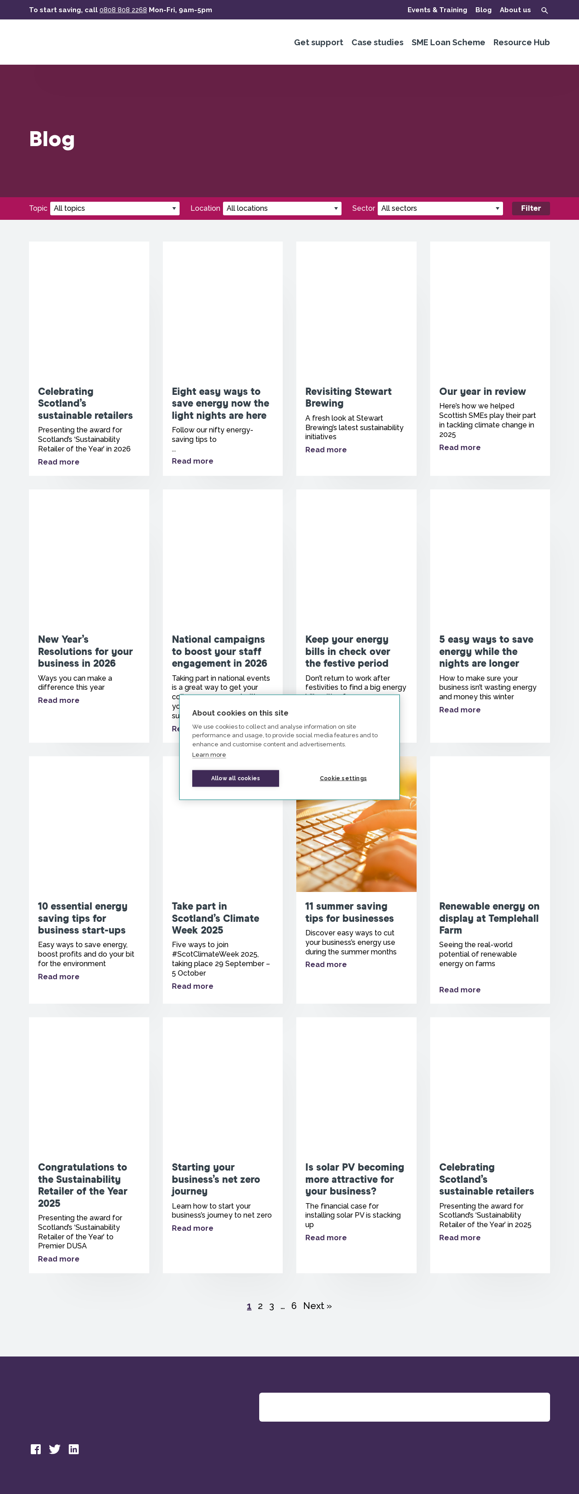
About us (515, 10)
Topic (38, 208)
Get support (318, 42)
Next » (317, 1305)
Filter (531, 208)
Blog (483, 10)
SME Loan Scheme (448, 42)
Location (205, 208)
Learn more (209, 754)
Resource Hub (522, 42)
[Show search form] (544, 10)
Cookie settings (343, 778)
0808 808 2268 (123, 10)
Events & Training (437, 10)
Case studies (377, 42)
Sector (363, 208)
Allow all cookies (235, 778)
